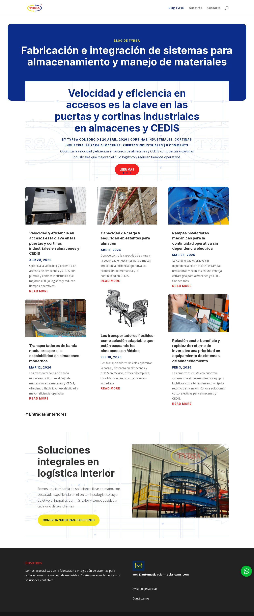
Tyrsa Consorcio (83, 139)
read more (39, 291)
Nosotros (195, 8)
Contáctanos (141, 598)
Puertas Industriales (143, 145)
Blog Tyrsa (176, 8)
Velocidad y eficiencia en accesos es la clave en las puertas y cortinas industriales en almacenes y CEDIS (127, 110)
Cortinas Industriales (151, 139)
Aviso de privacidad (145, 589)
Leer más (127, 169)
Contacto (214, 8)
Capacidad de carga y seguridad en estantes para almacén (125, 238)
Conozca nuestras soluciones (69, 520)
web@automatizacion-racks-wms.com (161, 574)
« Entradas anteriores (46, 414)
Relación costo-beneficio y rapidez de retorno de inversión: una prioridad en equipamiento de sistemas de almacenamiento (196, 351)
